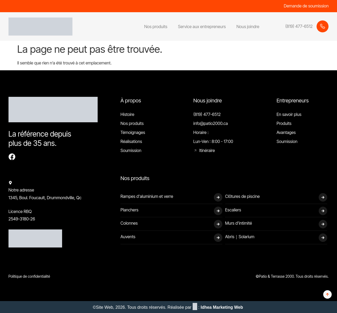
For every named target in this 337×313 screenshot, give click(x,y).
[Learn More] (297, 26)
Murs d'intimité (238, 223)
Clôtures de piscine (242, 196)
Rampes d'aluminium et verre (146, 196)
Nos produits (155, 26)
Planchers (129, 209)
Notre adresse (21, 190)
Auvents (127, 236)
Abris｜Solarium (239, 236)
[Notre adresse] (10, 183)
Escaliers (233, 209)
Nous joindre (247, 26)
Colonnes (129, 223)
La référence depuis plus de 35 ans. (39, 138)
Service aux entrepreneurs (202, 26)
